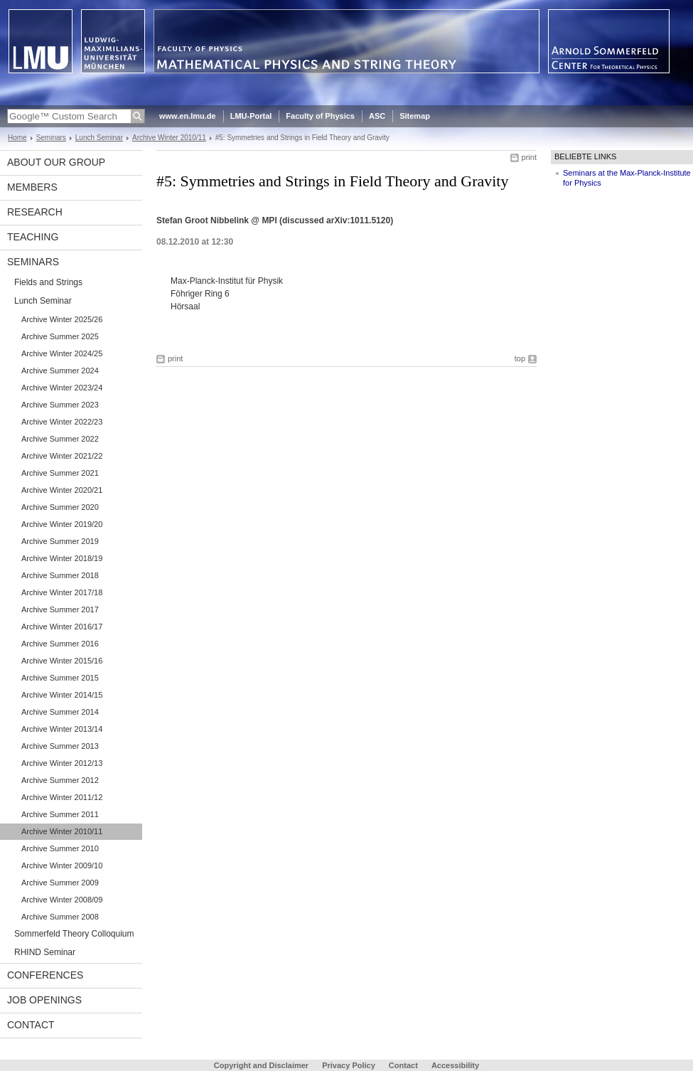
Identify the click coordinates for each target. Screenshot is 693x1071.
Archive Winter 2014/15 (61, 695)
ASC (377, 116)
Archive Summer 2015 (60, 677)
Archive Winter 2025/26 (61, 319)
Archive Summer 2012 (60, 780)
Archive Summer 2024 (60, 370)
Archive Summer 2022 (60, 439)
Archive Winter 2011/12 (61, 797)
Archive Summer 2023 (60, 404)
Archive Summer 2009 (60, 882)
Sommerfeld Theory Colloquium (74, 934)
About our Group (56, 162)
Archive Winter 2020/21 (61, 490)
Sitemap (414, 116)
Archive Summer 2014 (60, 712)
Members (32, 187)
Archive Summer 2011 (60, 814)
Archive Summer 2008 (60, 916)
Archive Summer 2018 (60, 575)
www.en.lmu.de (187, 116)
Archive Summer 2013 (60, 746)
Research (35, 212)
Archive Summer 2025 (60, 336)
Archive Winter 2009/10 (61, 865)
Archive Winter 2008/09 (61, 899)
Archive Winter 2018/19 (61, 558)
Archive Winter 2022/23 (61, 421)
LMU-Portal (251, 116)
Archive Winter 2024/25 (61, 353)
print (529, 157)
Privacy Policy (348, 1065)
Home (17, 138)
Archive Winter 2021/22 (61, 456)
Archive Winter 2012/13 (61, 763)
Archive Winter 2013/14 (61, 729)
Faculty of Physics (320, 116)
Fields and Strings (48, 282)
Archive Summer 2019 (60, 541)
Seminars (51, 138)
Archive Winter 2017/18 (61, 592)
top (520, 358)
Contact (31, 1024)
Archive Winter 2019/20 (61, 524)
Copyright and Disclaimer (261, 1065)
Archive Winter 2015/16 (61, 660)
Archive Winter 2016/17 (61, 626)
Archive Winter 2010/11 (169, 138)
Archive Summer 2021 (60, 473)
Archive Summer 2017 (60, 609)
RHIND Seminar (44, 952)
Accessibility (455, 1065)
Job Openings (44, 1000)
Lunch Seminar (99, 138)
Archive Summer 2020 (60, 507)
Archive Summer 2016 (60, 643)
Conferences (45, 975)
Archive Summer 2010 (60, 848)
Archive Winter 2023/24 (61, 387)
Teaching (32, 237)
